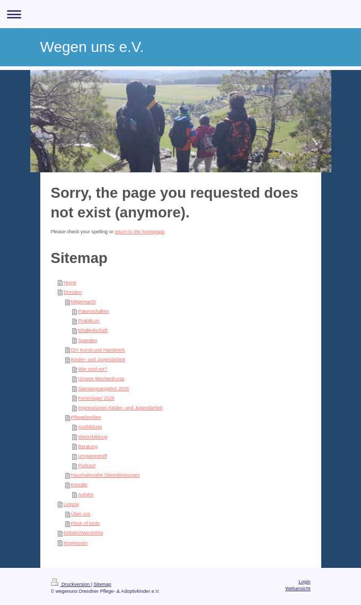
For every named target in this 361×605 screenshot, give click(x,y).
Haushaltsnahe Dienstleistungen (105, 475)
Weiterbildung (92, 437)
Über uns (81, 513)
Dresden (73, 292)
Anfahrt (85, 494)
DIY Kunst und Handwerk (98, 350)
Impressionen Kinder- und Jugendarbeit (120, 407)
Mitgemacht (83, 301)
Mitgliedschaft (93, 330)
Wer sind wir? (92, 369)
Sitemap (102, 584)
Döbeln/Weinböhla (83, 533)
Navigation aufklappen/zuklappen (180, 14)
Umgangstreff (92, 456)
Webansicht (297, 588)
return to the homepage (140, 231)
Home (70, 282)
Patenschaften (93, 311)
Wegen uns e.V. (92, 47)
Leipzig (71, 504)
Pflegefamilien (86, 417)
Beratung (88, 446)
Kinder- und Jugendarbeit (98, 359)
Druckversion (71, 584)
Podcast (86, 465)
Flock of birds (85, 523)
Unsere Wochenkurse (101, 378)
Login (304, 581)
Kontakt (79, 484)
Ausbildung (90, 426)
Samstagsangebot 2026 (103, 388)
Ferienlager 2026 (96, 398)
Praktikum (88, 320)
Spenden (87, 340)
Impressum (75, 543)
